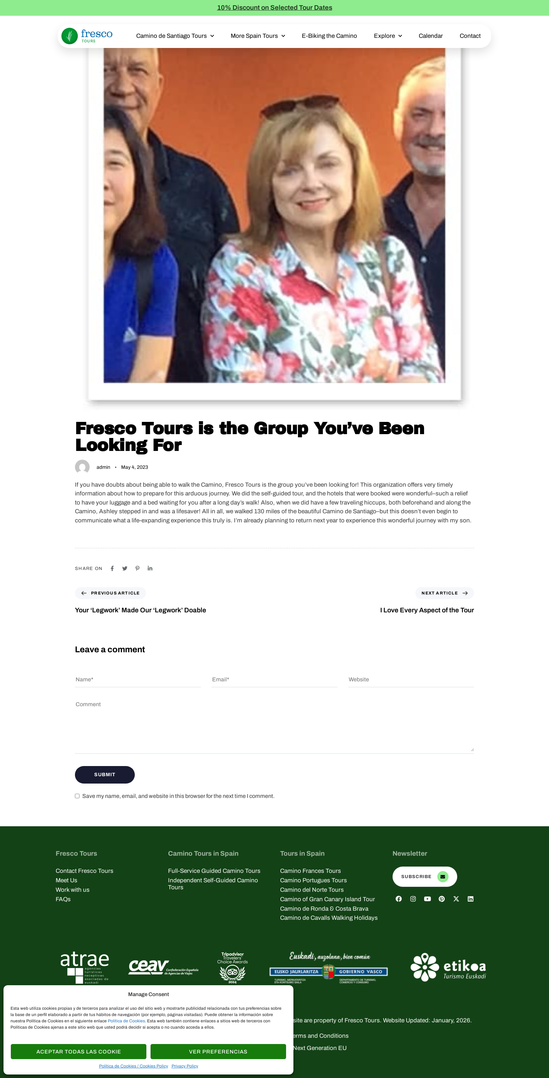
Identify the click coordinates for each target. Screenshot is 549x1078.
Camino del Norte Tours (312, 889)
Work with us (73, 889)
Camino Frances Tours (310, 871)
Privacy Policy (185, 1066)
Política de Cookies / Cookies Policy (133, 1066)
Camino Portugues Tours (313, 880)
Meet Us (66, 880)
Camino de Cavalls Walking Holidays (329, 917)
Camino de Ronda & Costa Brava (324, 908)
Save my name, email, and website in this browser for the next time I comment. (178, 796)
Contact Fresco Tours (84, 871)
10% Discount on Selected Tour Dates (274, 7)
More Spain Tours (258, 36)
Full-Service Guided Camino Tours (214, 871)
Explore (388, 36)
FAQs (63, 899)
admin (103, 467)
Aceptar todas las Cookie (78, 1052)
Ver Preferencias (218, 1052)
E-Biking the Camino (329, 36)
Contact (470, 36)
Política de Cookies (126, 1020)
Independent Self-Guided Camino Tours (213, 884)
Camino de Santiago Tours (175, 36)
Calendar (431, 36)
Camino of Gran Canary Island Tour (327, 899)
